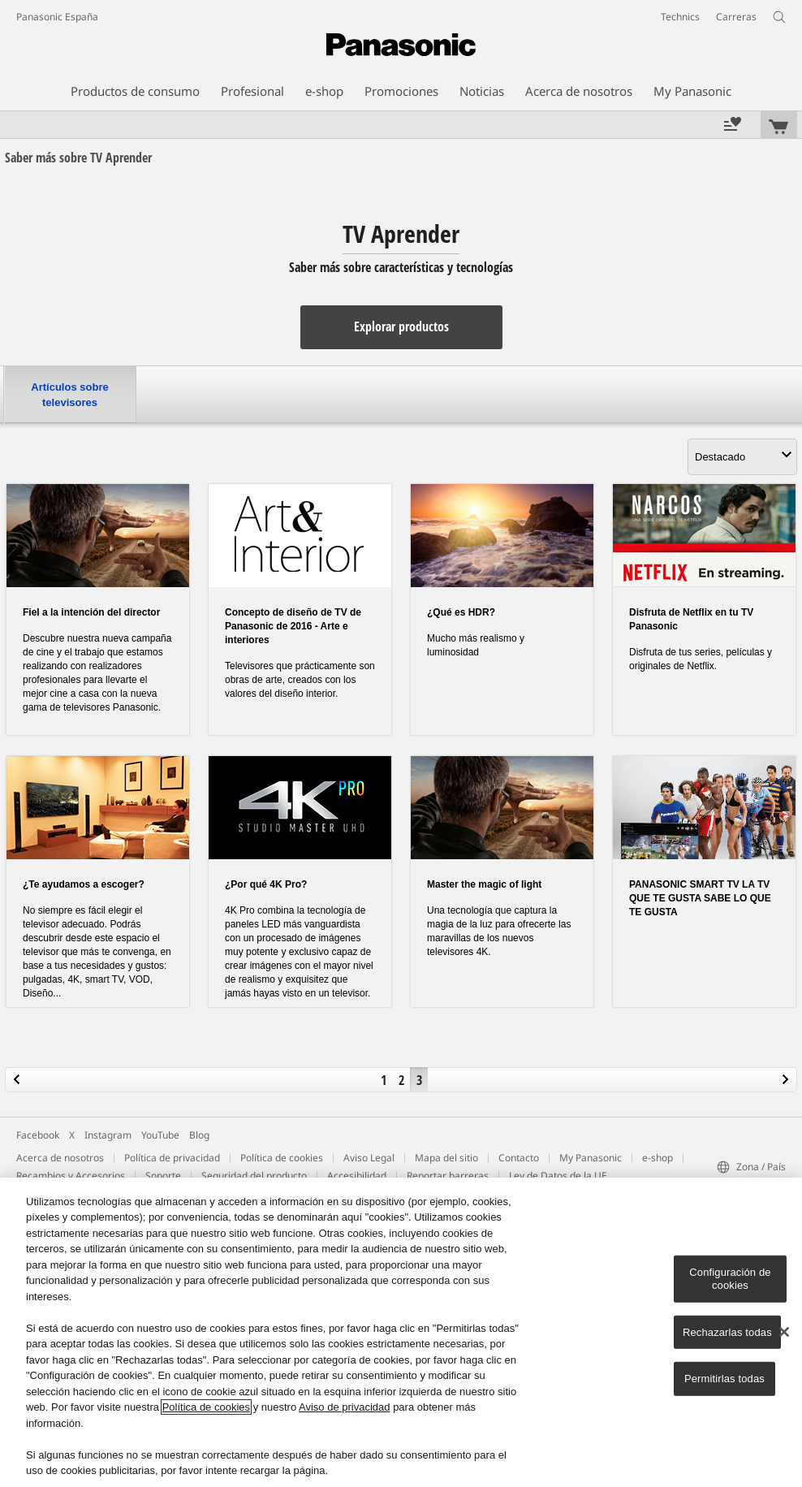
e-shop (657, 1158)
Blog (199, 1135)
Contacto (518, 1158)
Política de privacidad (172, 1158)
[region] (401, 1332)
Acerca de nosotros (60, 1158)
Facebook (37, 1135)
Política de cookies (281, 1158)
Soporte (163, 1175)
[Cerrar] (784, 1332)
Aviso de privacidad (344, 1407)
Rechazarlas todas (727, 1331)
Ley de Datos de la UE (558, 1175)
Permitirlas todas (724, 1378)
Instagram (108, 1135)
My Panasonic (590, 1158)
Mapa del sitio (446, 1158)
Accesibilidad (356, 1175)
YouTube (160, 1135)
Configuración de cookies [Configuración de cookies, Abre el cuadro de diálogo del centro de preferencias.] (729, 1278)
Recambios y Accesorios (70, 1175)
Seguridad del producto (254, 1175)
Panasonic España (57, 17)
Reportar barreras (448, 1175)
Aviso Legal (369, 1158)
